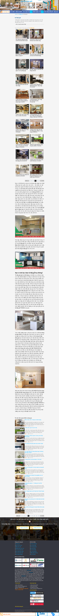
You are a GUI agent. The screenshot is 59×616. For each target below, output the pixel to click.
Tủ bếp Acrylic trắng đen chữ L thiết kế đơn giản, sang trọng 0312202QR (36, 85)
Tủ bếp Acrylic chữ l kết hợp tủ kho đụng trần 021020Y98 (22, 160)
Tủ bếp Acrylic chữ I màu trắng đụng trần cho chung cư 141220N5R (22, 131)
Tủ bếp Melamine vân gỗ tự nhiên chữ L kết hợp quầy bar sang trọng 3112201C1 (22, 101)
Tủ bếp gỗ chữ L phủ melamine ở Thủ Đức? (33, 459)
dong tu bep (29, 570)
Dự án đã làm (5, 14)
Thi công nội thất (33, 551)
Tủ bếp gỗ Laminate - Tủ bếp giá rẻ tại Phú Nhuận (33, 484)
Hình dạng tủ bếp (37, 11)
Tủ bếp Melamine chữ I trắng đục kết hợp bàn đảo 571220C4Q (36, 101)
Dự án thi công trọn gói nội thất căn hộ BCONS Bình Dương (36, 55)
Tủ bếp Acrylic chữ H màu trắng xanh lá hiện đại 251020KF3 (36, 160)
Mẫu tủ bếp (19, 11)
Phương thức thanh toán (19, 548)
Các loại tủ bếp (27, 11)
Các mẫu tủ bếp (33, 545)
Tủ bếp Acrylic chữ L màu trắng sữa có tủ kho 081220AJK (22, 115)
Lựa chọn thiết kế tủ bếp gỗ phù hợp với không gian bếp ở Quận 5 (34, 452)
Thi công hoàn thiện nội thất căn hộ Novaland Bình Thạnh (22, 40)
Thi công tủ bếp (33, 549)
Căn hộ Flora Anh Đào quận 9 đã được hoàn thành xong (36, 40)
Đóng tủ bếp (11, 11)
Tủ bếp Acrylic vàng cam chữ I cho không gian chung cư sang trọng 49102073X (36, 131)
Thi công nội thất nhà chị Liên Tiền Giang (22, 85)
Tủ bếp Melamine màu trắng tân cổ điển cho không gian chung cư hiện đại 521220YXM (36, 116)
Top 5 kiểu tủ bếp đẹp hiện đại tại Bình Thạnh (34, 443)
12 (38, 515)
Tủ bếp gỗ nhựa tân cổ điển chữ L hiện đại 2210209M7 (22, 175)
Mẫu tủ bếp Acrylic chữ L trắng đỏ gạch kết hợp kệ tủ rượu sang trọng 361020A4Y (36, 176)
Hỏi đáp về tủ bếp (33, 543)
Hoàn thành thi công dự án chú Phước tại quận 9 (22, 55)
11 (36, 515)
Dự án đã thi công (18, 545)
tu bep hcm (31, 572)
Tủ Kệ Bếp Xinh (17, 608)
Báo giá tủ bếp (33, 548)
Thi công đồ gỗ (48, 11)
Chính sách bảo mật (19, 552)
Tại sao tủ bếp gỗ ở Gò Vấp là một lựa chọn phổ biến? (34, 468)
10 (34, 515)
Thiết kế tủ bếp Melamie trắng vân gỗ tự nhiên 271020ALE (36, 145)
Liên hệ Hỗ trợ (32, 554)
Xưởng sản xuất (18, 546)
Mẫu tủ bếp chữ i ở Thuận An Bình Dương (33, 419)
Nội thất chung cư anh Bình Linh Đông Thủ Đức (36, 70)
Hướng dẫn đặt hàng (34, 552)
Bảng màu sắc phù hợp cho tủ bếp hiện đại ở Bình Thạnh (34, 499)
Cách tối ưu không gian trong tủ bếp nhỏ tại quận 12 (34, 507)
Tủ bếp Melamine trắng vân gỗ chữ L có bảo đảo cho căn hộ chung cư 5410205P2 (22, 146)
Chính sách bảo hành (19, 549)
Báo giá (56, 11)
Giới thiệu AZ (17, 543)
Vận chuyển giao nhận (19, 551)
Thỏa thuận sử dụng (19, 554)
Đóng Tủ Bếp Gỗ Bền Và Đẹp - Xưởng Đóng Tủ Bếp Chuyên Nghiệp (5, 12)
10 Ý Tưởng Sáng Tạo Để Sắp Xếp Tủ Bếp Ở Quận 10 (34, 492)
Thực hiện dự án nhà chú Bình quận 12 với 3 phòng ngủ (22, 70)
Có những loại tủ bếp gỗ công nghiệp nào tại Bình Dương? (34, 476)
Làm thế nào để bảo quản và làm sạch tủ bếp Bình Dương (34, 436)
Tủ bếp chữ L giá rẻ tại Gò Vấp (31, 427)
